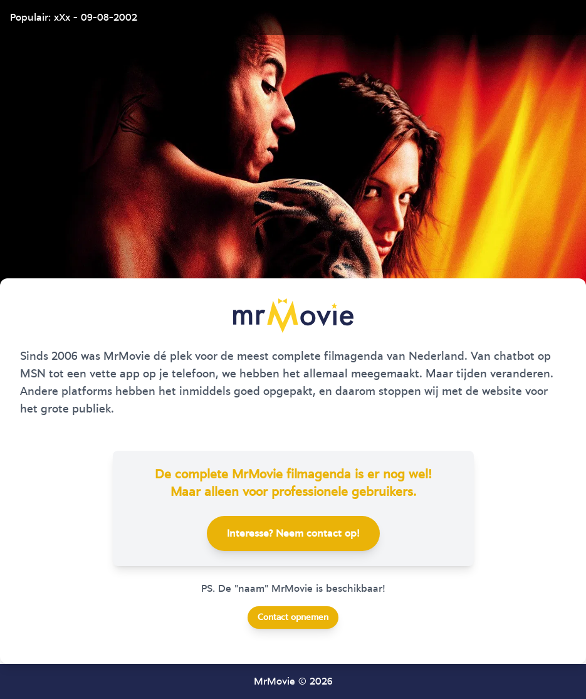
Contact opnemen (293, 617)
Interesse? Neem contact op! (293, 533)
